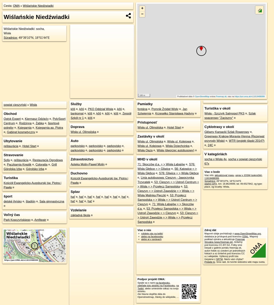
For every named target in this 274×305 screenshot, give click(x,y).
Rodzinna (25, 123)
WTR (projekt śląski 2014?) (246, 140)
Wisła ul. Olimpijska (83, 132)
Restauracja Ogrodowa (48, 160)
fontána (142, 109)
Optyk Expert (12, 118)
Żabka (40, 123)
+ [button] (142, 8)
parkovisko (78, 146)
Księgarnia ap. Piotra (49, 127)
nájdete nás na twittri (152, 233)
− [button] (142, 14)
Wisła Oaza (145, 150)
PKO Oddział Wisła (100, 109)
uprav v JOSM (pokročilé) (248, 175)
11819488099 (211, 178)
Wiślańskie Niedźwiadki (38, 5)
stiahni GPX (210, 183)
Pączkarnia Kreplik (19, 164)
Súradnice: (11, 37)
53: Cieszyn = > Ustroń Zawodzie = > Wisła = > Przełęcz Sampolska (168, 217)
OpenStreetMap (202, 96)
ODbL (245, 236)
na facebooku (163, 282)
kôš (73, 109)
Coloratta (42, 164)
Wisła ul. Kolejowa (179, 141)
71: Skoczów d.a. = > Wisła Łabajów (161, 164)
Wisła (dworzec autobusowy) (175, 150)
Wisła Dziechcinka (178, 146)
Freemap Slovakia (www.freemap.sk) (224, 240)
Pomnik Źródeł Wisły (164, 109)
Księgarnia (25, 127)
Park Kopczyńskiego (17, 219)
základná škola (80, 215)
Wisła (33, 104)
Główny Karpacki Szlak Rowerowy (226, 132)
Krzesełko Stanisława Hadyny (174, 113)
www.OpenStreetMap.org (248, 233)
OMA (16, 5)
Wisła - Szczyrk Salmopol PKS (224, 113)
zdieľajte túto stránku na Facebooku (156, 285)
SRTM (219, 259)
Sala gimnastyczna (51, 201)
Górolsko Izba (35, 169)
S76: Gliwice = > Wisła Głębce (179, 173)
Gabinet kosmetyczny (21, 132)
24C (210, 145)
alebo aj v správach (151, 239)
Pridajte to (209, 262)
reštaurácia (11, 146)
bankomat (77, 113)
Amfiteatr (40, 219)
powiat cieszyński (15, 104)
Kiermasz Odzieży (37, 118)
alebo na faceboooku (152, 236)
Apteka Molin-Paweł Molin (88, 164)
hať (73, 196)
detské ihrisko (13, 201)
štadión (30, 201)
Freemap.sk (221, 96)
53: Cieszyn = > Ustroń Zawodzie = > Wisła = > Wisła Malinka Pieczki (166, 191)
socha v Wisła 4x (215, 159)
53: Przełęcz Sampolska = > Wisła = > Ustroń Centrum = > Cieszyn (167, 200)
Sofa (7, 160)
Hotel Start (29, 146)
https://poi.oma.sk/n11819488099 (250, 96)
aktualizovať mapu (224, 175)
